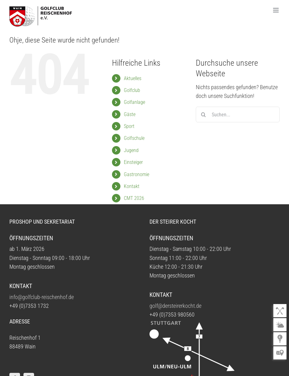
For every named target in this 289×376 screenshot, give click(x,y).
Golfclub (132, 90)
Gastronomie (136, 174)
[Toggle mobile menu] (276, 10)
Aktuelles (132, 78)
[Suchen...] (238, 114)
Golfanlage (134, 102)
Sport (129, 126)
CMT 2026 (134, 198)
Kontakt (131, 186)
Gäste (129, 114)
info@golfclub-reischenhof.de (41, 297)
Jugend (131, 150)
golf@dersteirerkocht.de (175, 306)
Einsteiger (133, 162)
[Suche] (203, 114)
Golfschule (134, 138)
